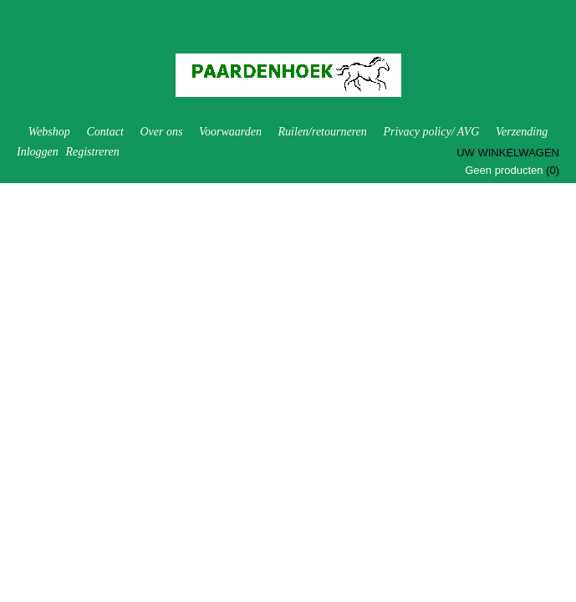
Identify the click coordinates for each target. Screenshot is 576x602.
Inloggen (38, 151)
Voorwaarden (230, 131)
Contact (104, 131)
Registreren (92, 151)
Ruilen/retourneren (322, 131)
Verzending (522, 131)
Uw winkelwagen (507, 152)
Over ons (161, 131)
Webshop (49, 131)
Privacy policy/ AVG (431, 131)
